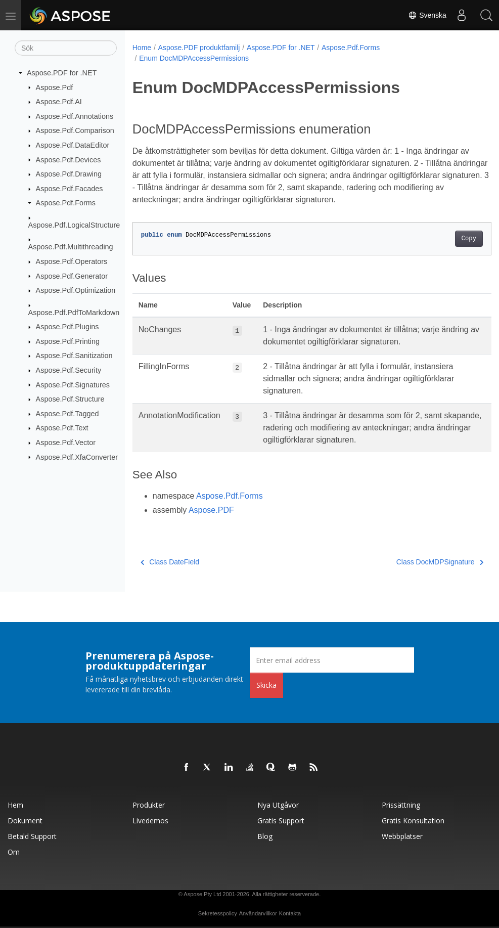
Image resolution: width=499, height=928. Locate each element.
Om (14, 852)
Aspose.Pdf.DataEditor (73, 145)
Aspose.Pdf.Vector (66, 442)
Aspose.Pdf (54, 87)
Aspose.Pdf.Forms (66, 203)
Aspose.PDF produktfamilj (199, 47)
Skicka (266, 685)
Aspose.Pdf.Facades (69, 189)
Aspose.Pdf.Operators (72, 261)
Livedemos (150, 820)
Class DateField (170, 562)
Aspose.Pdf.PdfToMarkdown (74, 312)
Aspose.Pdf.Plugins (67, 327)
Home (141, 47)
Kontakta (290, 913)
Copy (443, 238)
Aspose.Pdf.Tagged (67, 414)
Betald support (32, 836)
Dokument (25, 820)
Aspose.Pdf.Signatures (73, 384)
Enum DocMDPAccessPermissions (194, 58)
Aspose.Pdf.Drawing (69, 174)
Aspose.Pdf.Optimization (76, 290)
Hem (15, 805)
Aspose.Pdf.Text (62, 428)
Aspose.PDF (211, 510)
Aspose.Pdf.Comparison (75, 130)
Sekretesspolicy (217, 913)
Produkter (148, 805)
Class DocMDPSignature (414, 562)
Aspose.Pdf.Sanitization (74, 355)
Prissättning (401, 805)
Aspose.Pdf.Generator (72, 276)
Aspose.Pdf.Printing (68, 341)
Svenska (426, 15)
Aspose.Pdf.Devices (68, 159)
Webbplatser (402, 836)
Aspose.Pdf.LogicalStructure (74, 225)
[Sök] (66, 48)
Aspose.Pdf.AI (59, 102)
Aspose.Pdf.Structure (70, 399)
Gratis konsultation (413, 820)
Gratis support (280, 820)
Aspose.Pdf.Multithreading (70, 247)
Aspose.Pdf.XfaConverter (77, 457)
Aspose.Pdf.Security (69, 370)
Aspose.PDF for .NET (62, 73)
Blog (265, 836)
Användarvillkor (258, 913)
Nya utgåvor (278, 805)
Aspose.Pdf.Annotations (75, 116)
